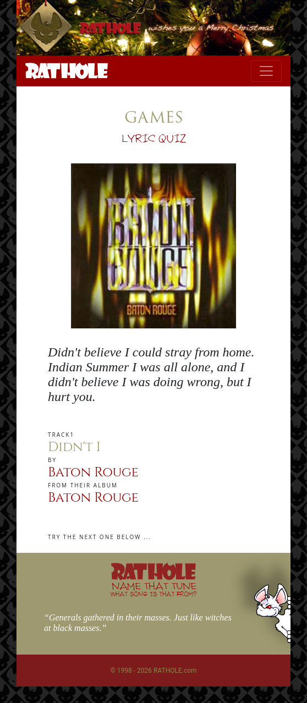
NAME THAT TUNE (153, 588)
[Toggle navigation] (266, 71)
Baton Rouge (93, 472)
